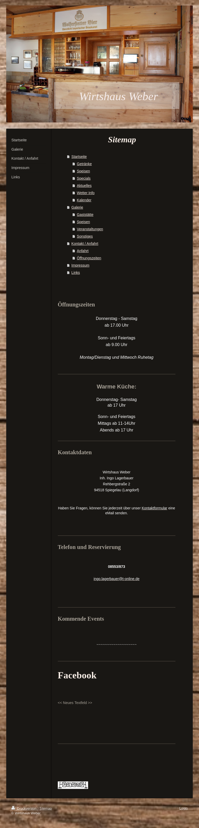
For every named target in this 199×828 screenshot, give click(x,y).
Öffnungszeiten (89, 258)
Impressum (80, 265)
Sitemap (45, 808)
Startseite (79, 157)
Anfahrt (83, 251)
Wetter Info (86, 193)
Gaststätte (85, 215)
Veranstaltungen (90, 229)
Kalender (84, 200)
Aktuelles (84, 186)
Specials (84, 178)
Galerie (77, 207)
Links (76, 272)
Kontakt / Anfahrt (85, 243)
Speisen (83, 171)
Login (183, 808)
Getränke (84, 164)
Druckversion (24, 808)
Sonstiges (85, 236)
